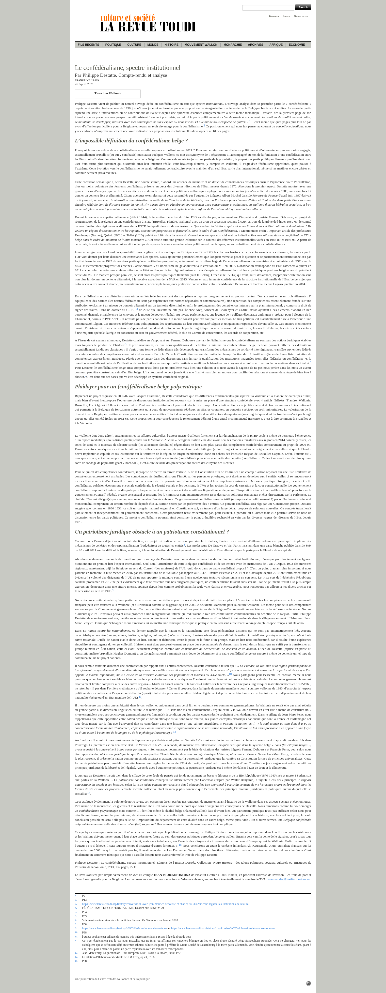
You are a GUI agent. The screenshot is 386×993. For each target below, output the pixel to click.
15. (76, 960)
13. (76, 952)
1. (76, 895)
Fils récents (88, 44)
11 (140, 696)
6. (76, 916)
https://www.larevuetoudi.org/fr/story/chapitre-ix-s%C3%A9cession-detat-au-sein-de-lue (223, 928)
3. (76, 903)
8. (76, 924)
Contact (274, 16)
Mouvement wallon (201, 44)
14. (76, 956)
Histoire (171, 44)
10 (230, 674)
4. (76, 907)
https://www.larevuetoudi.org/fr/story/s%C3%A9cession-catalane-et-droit (125, 928)
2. (76, 899)
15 (180, 844)
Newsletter (301, 16)
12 (164, 709)
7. (76, 919)
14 (88, 792)
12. (76, 940)
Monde (153, 44)
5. (76, 911)
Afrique (276, 44)
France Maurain (87, 80)
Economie (297, 44)
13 (174, 731)
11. (76, 936)
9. (76, 928)
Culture (134, 44)
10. (76, 932)
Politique (113, 44)
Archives (255, 44)
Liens (286, 16)
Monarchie (233, 44)
